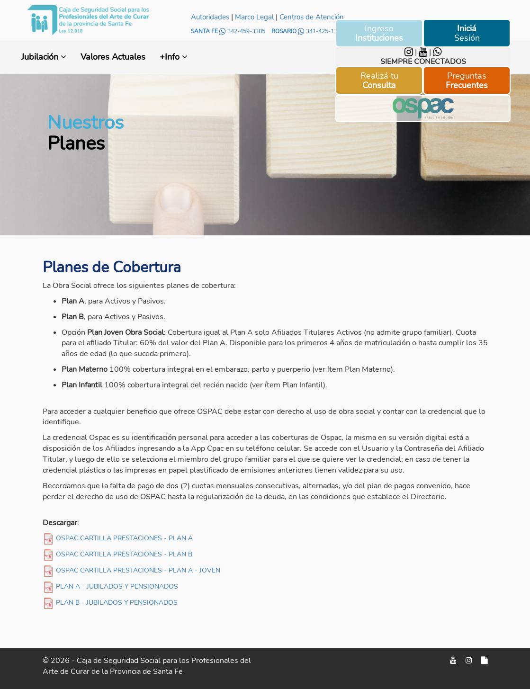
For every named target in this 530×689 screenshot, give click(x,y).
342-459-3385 (243, 31)
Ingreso (379, 33)
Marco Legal (254, 17)
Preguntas (467, 80)
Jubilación (43, 57)
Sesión (467, 33)
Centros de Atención (311, 17)
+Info (174, 57)
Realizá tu (379, 80)
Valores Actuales (113, 57)
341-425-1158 (321, 31)
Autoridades (210, 17)
